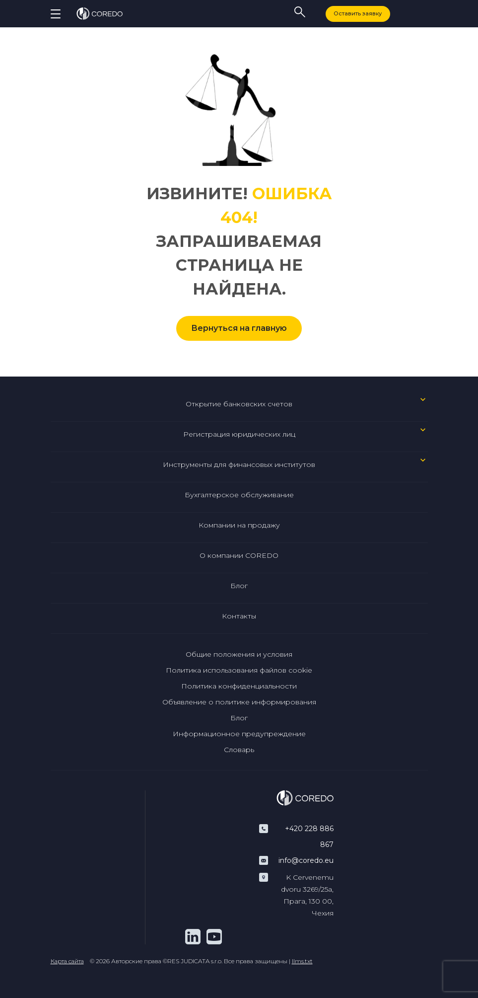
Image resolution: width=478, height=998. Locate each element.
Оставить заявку (358, 13)
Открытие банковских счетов (239, 403)
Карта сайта (67, 961)
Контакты (239, 616)
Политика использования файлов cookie (239, 670)
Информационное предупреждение (239, 733)
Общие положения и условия (239, 654)
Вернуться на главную (239, 328)
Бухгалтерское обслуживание (239, 494)
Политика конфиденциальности (239, 686)
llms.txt (302, 961)
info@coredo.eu (306, 860)
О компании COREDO (239, 555)
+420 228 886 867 (309, 836)
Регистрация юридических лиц (239, 434)
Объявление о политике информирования (239, 701)
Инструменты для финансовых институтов (239, 464)
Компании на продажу (239, 525)
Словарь (239, 749)
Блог (239, 585)
